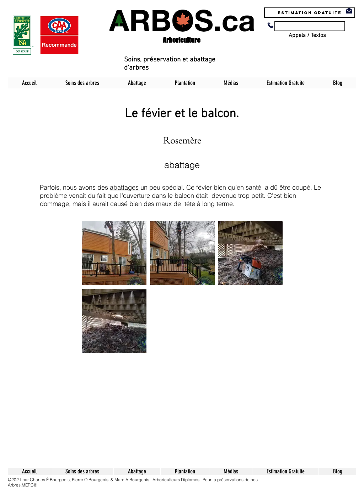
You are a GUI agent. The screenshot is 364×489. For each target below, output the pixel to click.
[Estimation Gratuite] (309, 12)
